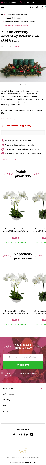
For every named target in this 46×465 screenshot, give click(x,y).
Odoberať (23, 365)
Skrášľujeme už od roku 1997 (16, 140)
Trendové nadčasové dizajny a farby (20, 149)
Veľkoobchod (8, 394)
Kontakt (6, 411)
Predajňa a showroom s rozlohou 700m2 (21, 153)
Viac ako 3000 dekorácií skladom (18, 145)
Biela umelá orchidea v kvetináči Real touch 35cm (15, 230)
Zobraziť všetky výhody (10, 159)
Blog (4, 405)
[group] (16, 214)
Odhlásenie (8, 376)
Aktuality (6, 400)
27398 (16, 47)
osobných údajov (30, 373)
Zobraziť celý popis (8, 119)
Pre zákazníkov (9, 388)
